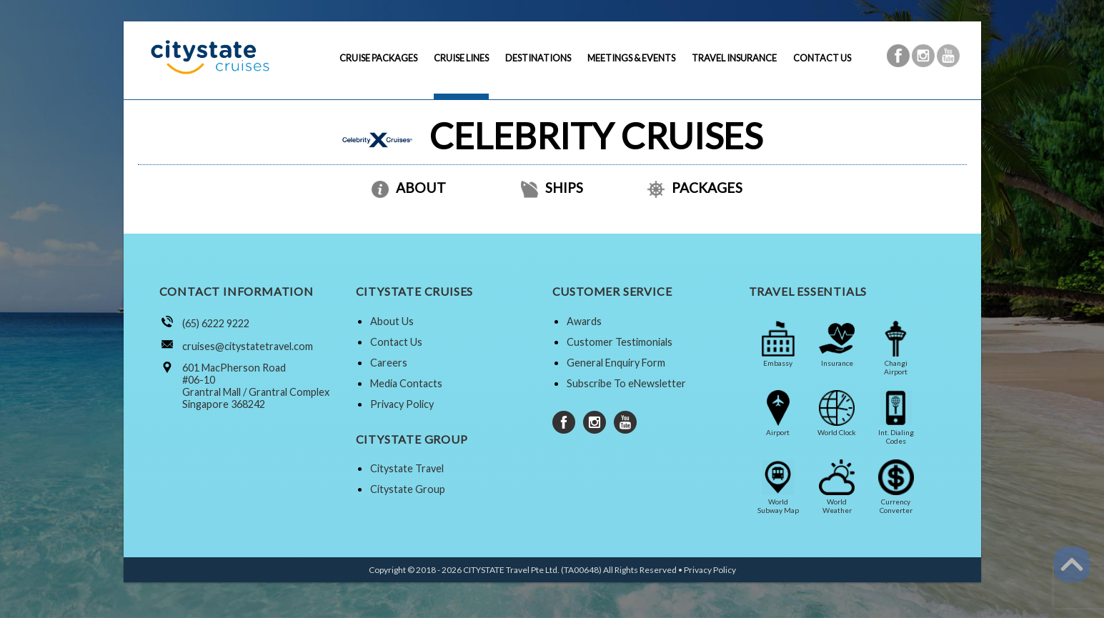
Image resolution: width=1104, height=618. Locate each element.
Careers (388, 363)
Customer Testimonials (619, 342)
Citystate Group (407, 489)
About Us (392, 321)
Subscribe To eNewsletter (626, 383)
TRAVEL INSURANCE (734, 58)
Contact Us (396, 342)
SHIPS (552, 187)
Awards (584, 321)
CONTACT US (822, 58)
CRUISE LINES (461, 58)
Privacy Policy (402, 404)
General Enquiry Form (616, 363)
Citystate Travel (407, 468)
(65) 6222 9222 (215, 323)
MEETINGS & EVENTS (631, 58)
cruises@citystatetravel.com (247, 346)
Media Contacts (406, 383)
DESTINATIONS (538, 58)
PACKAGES (694, 187)
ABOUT (409, 187)
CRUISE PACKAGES (378, 58)
